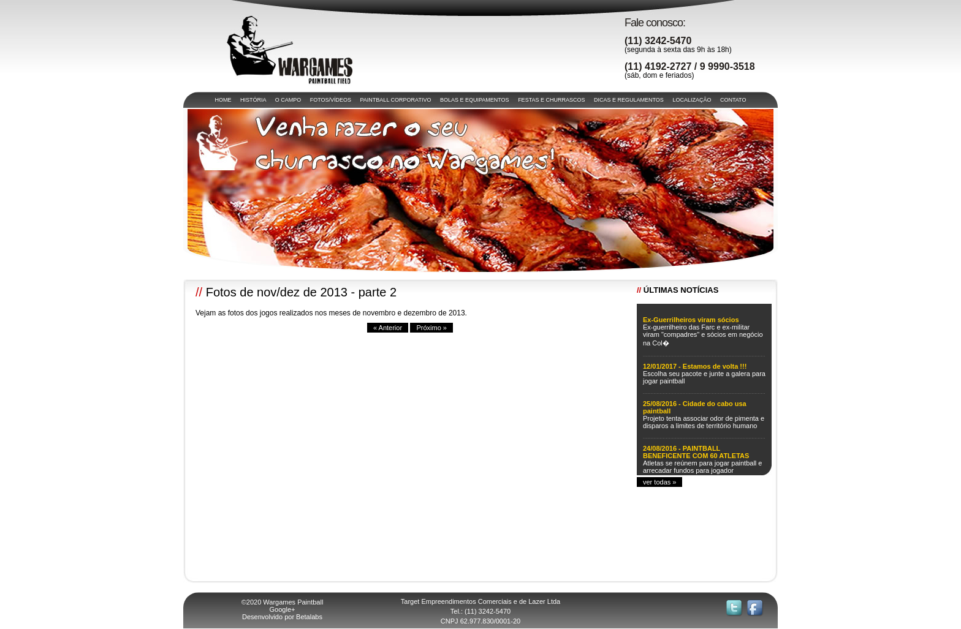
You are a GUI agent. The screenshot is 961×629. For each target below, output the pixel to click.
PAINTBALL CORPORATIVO (395, 100)
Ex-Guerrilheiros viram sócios (691, 319)
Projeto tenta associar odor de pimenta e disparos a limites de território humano (703, 422)
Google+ (282, 609)
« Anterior (387, 327)
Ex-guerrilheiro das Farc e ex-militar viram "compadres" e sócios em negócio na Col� (703, 335)
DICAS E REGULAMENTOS (629, 100)
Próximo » (431, 327)
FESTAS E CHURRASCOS (551, 100)
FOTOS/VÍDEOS (330, 100)
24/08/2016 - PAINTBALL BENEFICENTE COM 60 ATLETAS (696, 452)
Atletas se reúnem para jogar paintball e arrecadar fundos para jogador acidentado (702, 470)
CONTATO (733, 100)
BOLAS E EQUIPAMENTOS (474, 100)
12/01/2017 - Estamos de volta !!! (694, 366)
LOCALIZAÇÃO (691, 100)
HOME (223, 100)
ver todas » (659, 482)
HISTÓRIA (253, 100)
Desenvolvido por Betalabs (282, 616)
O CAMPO (288, 100)
